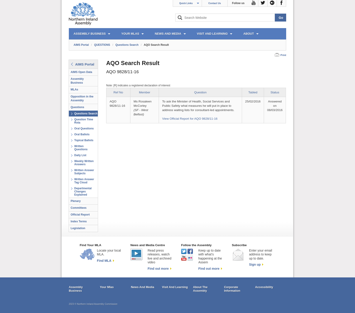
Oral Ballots (81, 134)
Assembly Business (77, 80)
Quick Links (186, 3)
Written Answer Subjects (84, 172)
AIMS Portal (81, 44)
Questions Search (127, 44)
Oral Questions (84, 128)
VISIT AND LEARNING (212, 33)
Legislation (78, 228)
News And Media (142, 287)
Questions (77, 107)
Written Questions (81, 148)
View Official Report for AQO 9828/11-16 (189, 118)
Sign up (255, 264)
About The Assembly (200, 288)
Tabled (252, 92)
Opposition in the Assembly (82, 98)
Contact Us (214, 3)
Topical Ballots (83, 140)
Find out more (158, 268)
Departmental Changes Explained (83, 191)
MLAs (74, 89)
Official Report (80, 214)
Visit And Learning (175, 287)
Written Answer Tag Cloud (84, 181)
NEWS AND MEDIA (168, 33)
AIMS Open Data (81, 72)
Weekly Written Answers (84, 163)
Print (283, 55)
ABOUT (248, 33)
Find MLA (104, 260)
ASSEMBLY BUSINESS (90, 33)
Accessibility (264, 287)
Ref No (118, 92)
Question (200, 92)
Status (275, 92)
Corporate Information (232, 288)
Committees (78, 207)
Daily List (80, 155)
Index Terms (79, 221)
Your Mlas (107, 287)
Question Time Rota (83, 121)
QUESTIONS (102, 44)
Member (144, 92)
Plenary (76, 201)
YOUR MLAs (130, 33)
